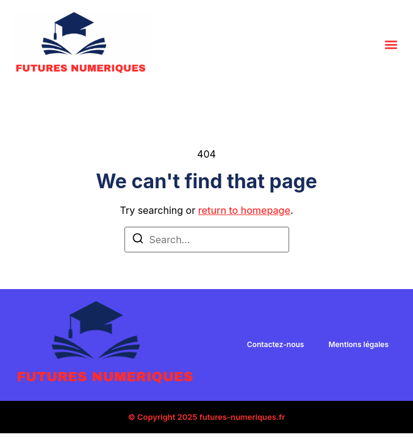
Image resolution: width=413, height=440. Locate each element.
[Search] (138, 240)
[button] (391, 44)
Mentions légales (358, 344)
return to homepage (244, 210)
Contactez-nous (275, 344)
